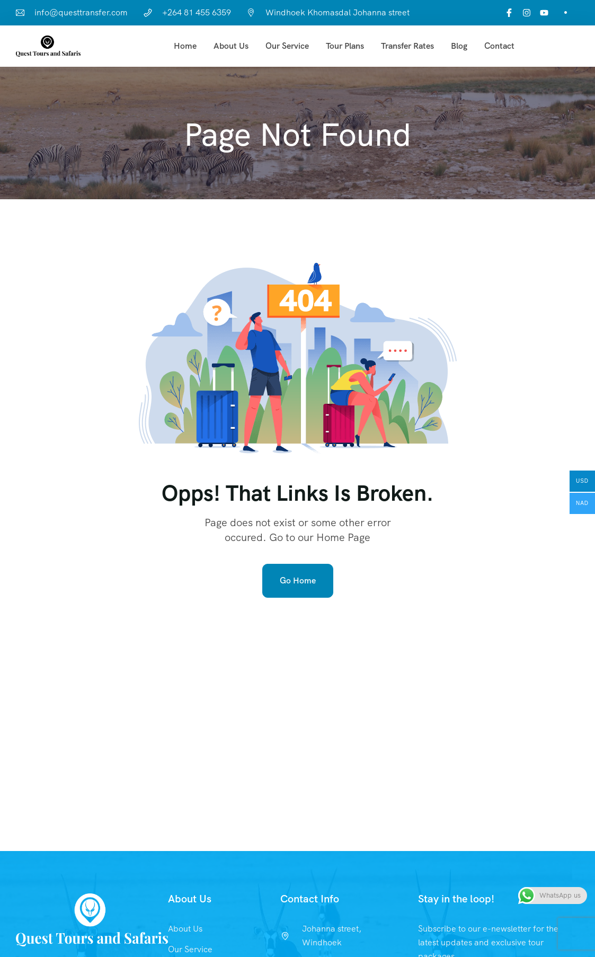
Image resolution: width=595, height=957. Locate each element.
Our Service (287, 45)
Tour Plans (345, 45)
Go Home (298, 580)
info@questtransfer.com (81, 12)
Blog (459, 45)
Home (185, 45)
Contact (499, 45)
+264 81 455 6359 (196, 12)
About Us (231, 45)
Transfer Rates (407, 45)
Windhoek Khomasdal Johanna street (337, 12)
